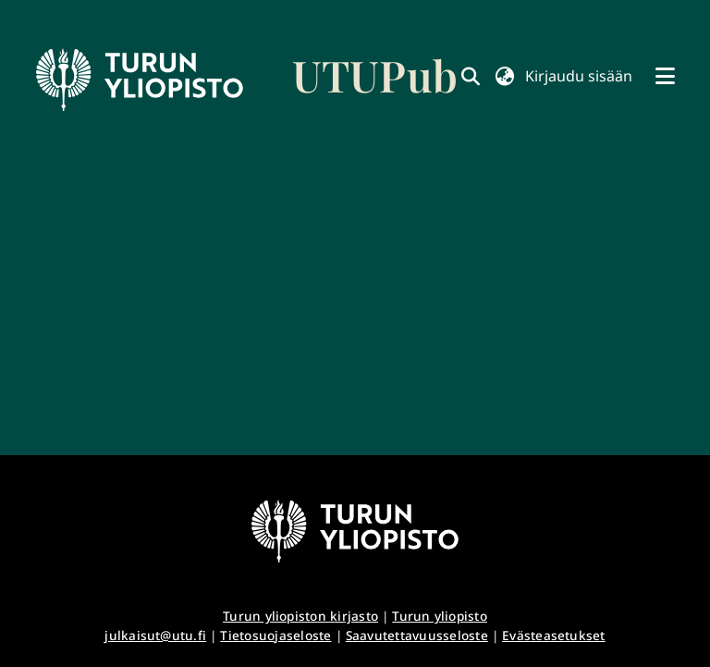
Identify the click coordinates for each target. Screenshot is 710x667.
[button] (504, 75)
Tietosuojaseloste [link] (275, 635)
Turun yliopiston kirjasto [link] (300, 615)
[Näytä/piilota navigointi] (664, 75)
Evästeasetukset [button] (554, 635)
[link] (247, 79)
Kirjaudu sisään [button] (578, 76)
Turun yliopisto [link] (439, 615)
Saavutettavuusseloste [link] (417, 635)
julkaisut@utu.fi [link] (155, 635)
